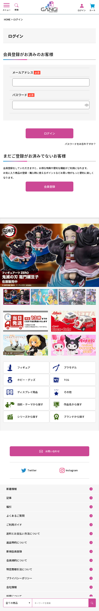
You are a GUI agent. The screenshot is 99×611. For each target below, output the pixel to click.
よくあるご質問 (15, 516)
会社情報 (11, 587)
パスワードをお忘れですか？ (80, 143)
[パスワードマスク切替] (86, 105)
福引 (9, 507)
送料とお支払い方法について (23, 533)
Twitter (29, 470)
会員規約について (16, 560)
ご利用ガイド (14, 524)
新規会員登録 (14, 551)
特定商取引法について (19, 569)
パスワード (23, 95)
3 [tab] (71, 297)
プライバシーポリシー (19, 578)
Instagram (69, 470)
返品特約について (16, 542)
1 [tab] (16, 296)
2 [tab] (44, 297)
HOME (7, 19)
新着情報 (11, 489)
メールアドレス (26, 72)
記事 (9, 498)
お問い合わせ (49, 451)
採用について (14, 596)
